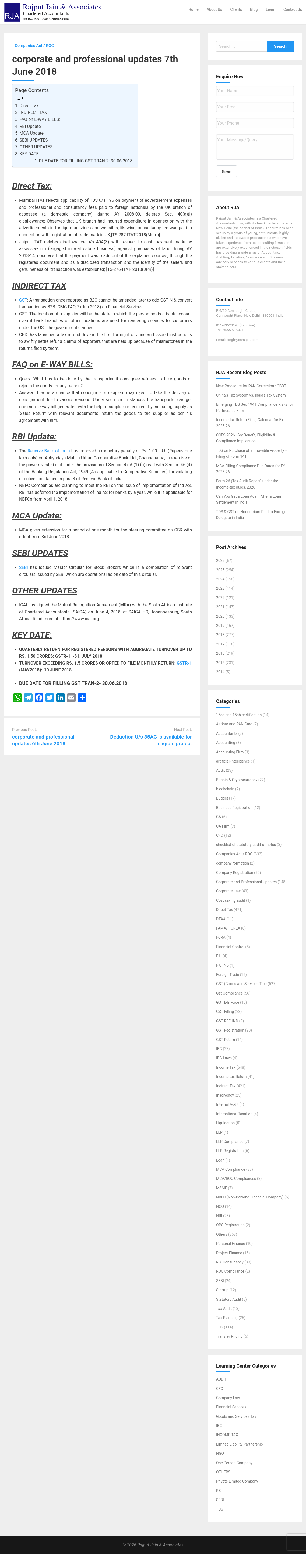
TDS (219, 1327)
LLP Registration (230, 1151)
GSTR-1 (184, 663)
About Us (214, 9)
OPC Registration (230, 1225)
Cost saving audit (230, 900)
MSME (221, 1188)
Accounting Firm (230, 752)
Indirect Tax (225, 1086)
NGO (220, 1206)
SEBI (23, 567)
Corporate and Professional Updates (246, 882)
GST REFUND (227, 1021)
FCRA (221, 937)
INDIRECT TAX (33, 112)
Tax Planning (227, 1318)
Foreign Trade (227, 974)
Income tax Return (231, 1076)
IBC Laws (224, 1058)
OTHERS (223, 1472)
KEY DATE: (29, 153)
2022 (220, 598)
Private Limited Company (237, 1481)
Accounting (225, 742)
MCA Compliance (230, 1169)
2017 (220, 644)
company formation (232, 863)
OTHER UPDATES (35, 146)
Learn (270, 9)
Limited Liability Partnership (239, 1444)
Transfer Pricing (229, 1336)
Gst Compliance (229, 993)
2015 (220, 663)
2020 (220, 616)
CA (218, 817)
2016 (220, 653)
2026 (220, 560)
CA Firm (223, 826)
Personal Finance (230, 1243)
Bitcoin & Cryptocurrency (236, 780)
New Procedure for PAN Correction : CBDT (251, 386)
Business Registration (234, 807)
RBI (219, 1490)
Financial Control (230, 947)
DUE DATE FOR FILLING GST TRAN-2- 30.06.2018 (85, 160)
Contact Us (292, 9)
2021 (220, 607)
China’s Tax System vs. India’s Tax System (251, 395)
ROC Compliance (230, 1271)
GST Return (225, 1039)
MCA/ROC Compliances (236, 1178)
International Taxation (234, 1114)
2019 (220, 625)
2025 (220, 570)
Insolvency (225, 1095)
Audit (220, 770)
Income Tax (225, 1067)
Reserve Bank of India (49, 450)
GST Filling (225, 1011)
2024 (220, 579)
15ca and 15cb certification (239, 715)
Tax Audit (224, 1308)
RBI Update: (30, 126)
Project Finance (229, 1253)
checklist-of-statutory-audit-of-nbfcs (246, 844)
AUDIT (221, 1379)
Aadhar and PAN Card (234, 724)
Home (193, 9)
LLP (219, 1132)
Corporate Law (228, 891)
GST (23, 300)
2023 (220, 588)
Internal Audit (227, 1104)
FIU (219, 956)
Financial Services (231, 1407)
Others (221, 1234)
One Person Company (234, 1463)
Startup (222, 1290)
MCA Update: (31, 133)
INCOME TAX (227, 1435)
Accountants (226, 733)
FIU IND (222, 965)
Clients (236, 9)
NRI (219, 1216)
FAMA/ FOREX (228, 928)
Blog (254, 9)
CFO (219, 835)
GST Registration (230, 1030)
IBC (219, 1049)
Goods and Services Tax (236, 1416)
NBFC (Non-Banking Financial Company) (250, 1197)
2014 (220, 672)
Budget (222, 798)
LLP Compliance (230, 1141)
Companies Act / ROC (234, 854)
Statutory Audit (228, 1299)
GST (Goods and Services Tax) (241, 984)
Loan (220, 1160)
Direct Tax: (29, 105)
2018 (220, 635)
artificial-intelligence (233, 761)
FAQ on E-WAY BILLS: (39, 119)
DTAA (221, 919)
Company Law (228, 1398)
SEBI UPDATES (33, 140)
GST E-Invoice (227, 1002)
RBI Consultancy (230, 1262)
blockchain (225, 789)
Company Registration (234, 872)
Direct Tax (224, 909)
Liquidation (225, 1123)
